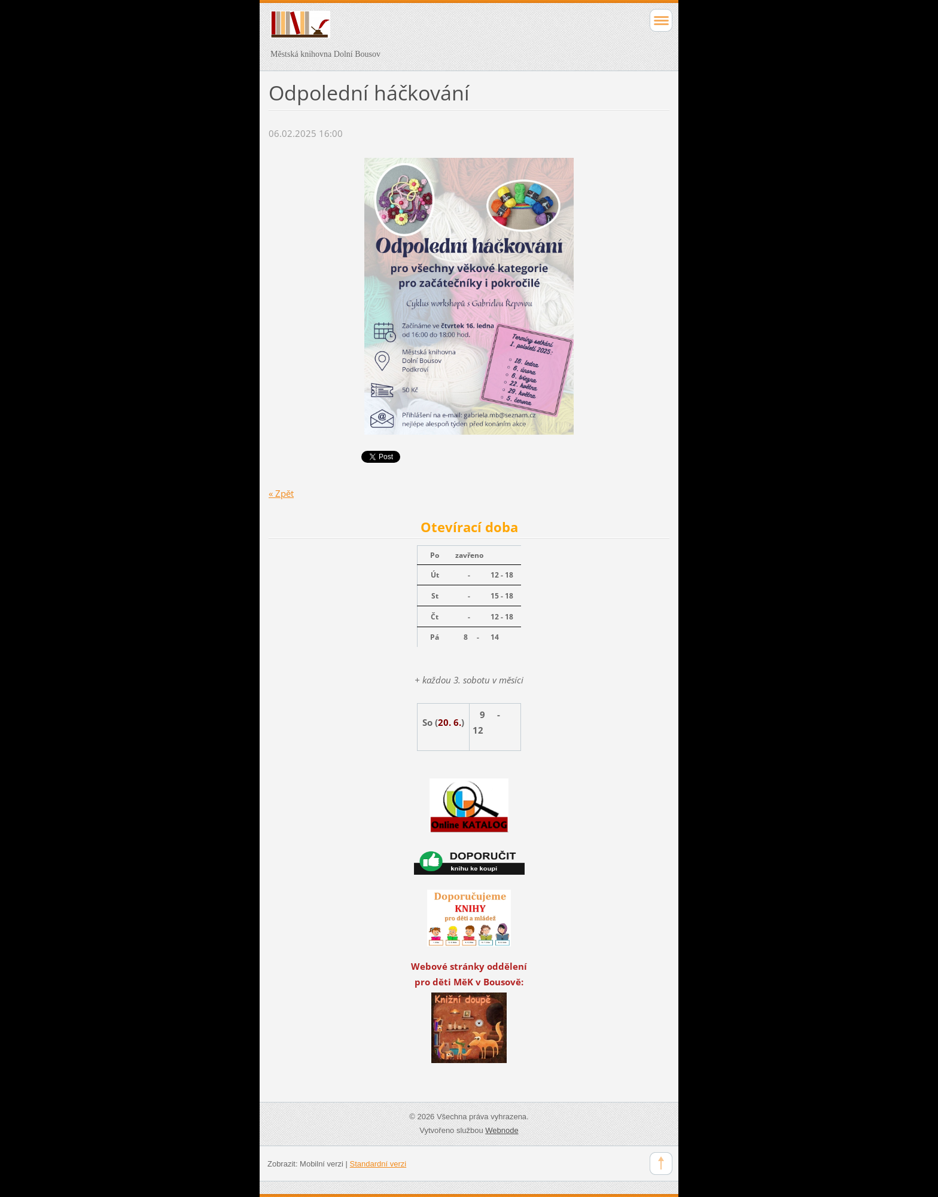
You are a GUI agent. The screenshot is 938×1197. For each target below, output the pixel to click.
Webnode (501, 1130)
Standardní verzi (378, 1163)
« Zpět (281, 493)
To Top (661, 1163)
